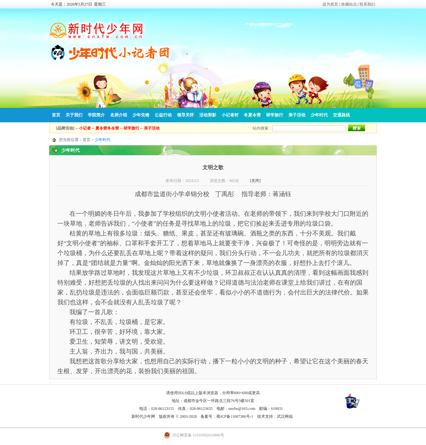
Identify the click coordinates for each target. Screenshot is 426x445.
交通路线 (341, 114)
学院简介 (96, 114)
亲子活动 (296, 114)
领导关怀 (185, 114)
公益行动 (163, 114)
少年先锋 (140, 114)
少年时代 (319, 114)
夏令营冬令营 (107, 128)
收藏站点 (349, 4)
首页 (56, 114)
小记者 (85, 128)
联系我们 (367, 4)
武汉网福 (285, 416)
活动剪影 (207, 114)
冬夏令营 (252, 114)
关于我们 (74, 114)
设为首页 (330, 4)
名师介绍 (118, 114)
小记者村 (230, 114)
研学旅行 (274, 114)
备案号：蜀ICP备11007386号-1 (227, 416)
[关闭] (255, 180)
